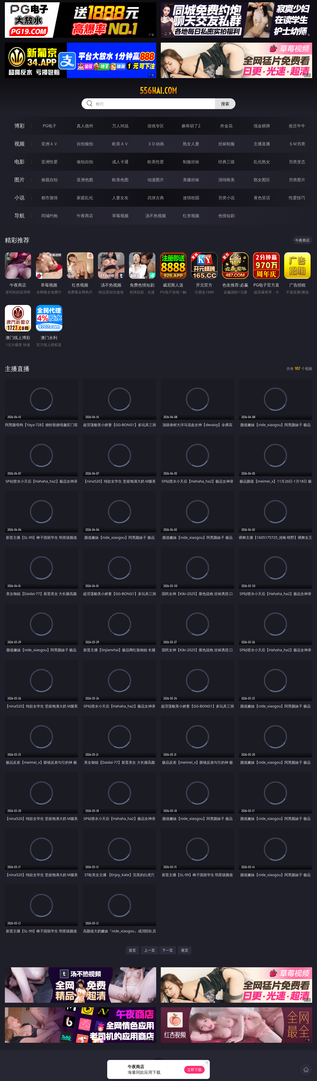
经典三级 (226, 162)
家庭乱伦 (85, 197)
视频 (19, 143)
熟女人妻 (191, 144)
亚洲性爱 (49, 162)
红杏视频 (191, 215)
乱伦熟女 (262, 162)
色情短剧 (226, 215)
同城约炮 (49, 215)
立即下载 (194, 1069)
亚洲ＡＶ (49, 144)
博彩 (19, 125)
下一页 (167, 950)
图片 (19, 179)
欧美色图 (120, 180)
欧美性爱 (155, 162)
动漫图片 (155, 180)
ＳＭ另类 (297, 144)
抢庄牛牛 (297, 126)
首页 (132, 950)
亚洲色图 (85, 180)
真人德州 (85, 126)
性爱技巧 (297, 197)
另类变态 (297, 162)
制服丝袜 (191, 162)
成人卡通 (120, 162)
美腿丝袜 (191, 180)
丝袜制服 (226, 144)
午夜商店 (85, 215)
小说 (19, 197)
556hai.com (158, 90)
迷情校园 (191, 197)
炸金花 (226, 126)
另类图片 (297, 180)
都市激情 (49, 197)
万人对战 (120, 126)
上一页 (149, 950)
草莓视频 (120, 215)
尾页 (184, 950)
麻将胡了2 (191, 126)
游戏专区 (155, 126)
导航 (19, 215)
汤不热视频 (155, 215)
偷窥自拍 (49, 180)
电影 (19, 161)
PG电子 (49, 126)
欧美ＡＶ (120, 144)
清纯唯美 (226, 180)
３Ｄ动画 (155, 144)
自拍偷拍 (85, 144)
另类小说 (226, 197)
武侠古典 (155, 197)
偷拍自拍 (85, 162)
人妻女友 (120, 197)
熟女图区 (262, 180)
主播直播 (262, 144)
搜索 (225, 104)
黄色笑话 (262, 197)
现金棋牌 (262, 126)
